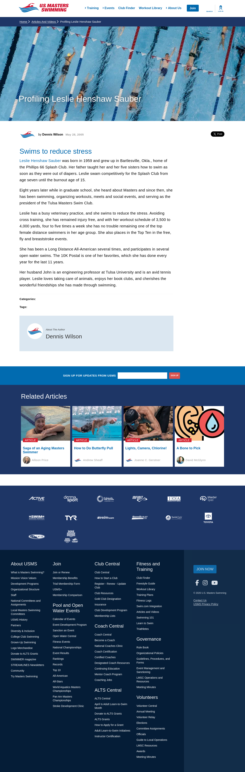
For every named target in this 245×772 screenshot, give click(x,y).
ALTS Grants (102, 719)
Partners (16, 625)
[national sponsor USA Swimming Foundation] (71, 536)
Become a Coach (105, 640)
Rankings (58, 658)
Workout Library (150, 8)
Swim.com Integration (149, 606)
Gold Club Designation (108, 598)
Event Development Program (70, 624)
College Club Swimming (25, 636)
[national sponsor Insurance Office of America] (174, 498)
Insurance (100, 604)
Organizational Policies (149, 653)
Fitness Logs (143, 600)
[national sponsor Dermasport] (71, 498)
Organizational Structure (25, 589)
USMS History (19, 619)
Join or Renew (61, 572)
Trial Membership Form (66, 583)
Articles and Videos (45, 21)
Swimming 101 (145, 617)
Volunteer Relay (145, 717)
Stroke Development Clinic (68, 706)
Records (58, 664)
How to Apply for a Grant (109, 724)
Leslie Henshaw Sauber (40, 161)
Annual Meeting (145, 711)
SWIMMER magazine (23, 659)
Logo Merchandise (22, 648)
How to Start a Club (106, 578)
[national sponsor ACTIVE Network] (37, 498)
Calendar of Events (64, 619)
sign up (175, 375)
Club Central (102, 572)
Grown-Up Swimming (23, 642)
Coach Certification (106, 651)
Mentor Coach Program (108, 674)
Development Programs (25, 583)
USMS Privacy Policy (205, 604)
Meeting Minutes (146, 687)
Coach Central (103, 634)
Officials (141, 734)
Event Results (61, 653)
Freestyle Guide (145, 583)
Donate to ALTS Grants (24, 653)
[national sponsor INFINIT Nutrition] (139, 498)
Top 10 (57, 670)
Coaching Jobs (103, 679)
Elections (141, 722)
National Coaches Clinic (109, 645)
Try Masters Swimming (24, 676)
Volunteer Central (146, 705)
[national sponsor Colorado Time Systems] (105, 498)
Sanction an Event (63, 630)
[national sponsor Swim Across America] (37, 517)
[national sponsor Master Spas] (208, 498)
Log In (220, 11)
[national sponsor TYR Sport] (71, 517)
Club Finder (126, 8)
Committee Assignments (150, 728)
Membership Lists (105, 615)
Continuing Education (107, 668)
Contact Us (199, 600)
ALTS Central (102, 698)
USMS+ (57, 589)
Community (17, 670)
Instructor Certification (107, 736)
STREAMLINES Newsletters (27, 665)
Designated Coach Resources (112, 662)
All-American (60, 675)
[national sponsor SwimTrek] (174, 517)
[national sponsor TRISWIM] (37, 536)
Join (193, 8)
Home (25, 21)
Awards (140, 751)
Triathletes (142, 628)
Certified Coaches (105, 657)
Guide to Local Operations (151, 739)
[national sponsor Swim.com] (105, 517)
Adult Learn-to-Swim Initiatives (112, 730)
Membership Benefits (65, 578)
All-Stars (58, 681)
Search (209, 11)
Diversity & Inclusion (23, 630)
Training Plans (144, 594)
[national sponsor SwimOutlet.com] (139, 517)
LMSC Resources (146, 745)
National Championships (67, 647)
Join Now (204, 569)
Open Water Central (64, 636)
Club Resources (104, 593)
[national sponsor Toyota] (208, 517)
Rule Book (142, 647)
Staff (13, 595)
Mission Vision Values (23, 578)
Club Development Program (111, 610)
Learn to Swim (144, 623)
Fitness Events (61, 641)
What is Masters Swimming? (27, 572)
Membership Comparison (67, 595)
